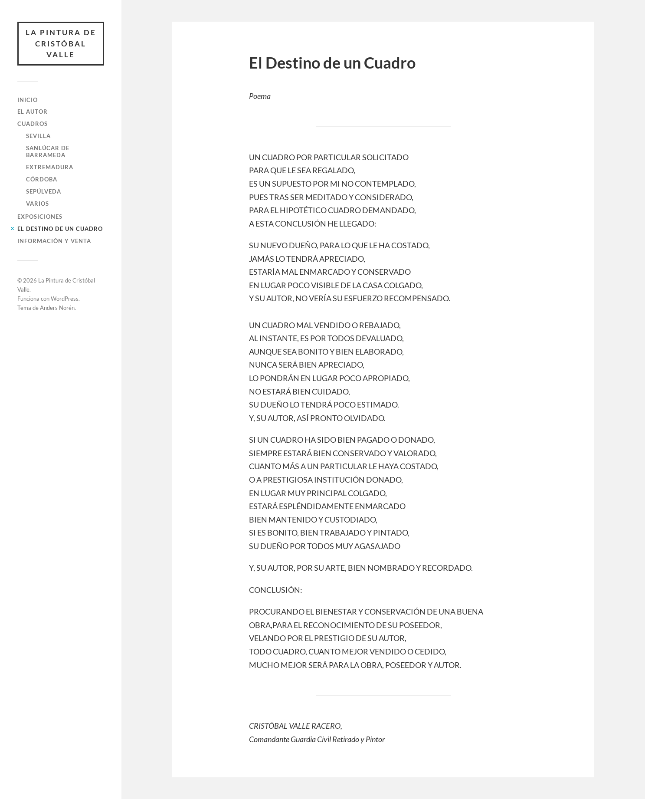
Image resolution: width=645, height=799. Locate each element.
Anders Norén (57, 307)
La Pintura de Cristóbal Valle (61, 43)
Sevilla (38, 135)
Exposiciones (39, 216)
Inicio (27, 99)
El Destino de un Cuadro (60, 228)
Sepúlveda (43, 191)
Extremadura (49, 167)
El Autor (32, 111)
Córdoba (41, 179)
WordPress (65, 298)
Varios (37, 203)
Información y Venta (54, 240)
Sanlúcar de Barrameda (47, 151)
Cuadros (32, 123)
